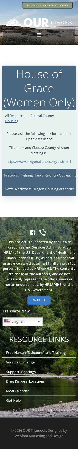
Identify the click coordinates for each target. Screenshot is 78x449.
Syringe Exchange (20, 362)
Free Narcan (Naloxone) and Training (36, 352)
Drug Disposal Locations (25, 381)
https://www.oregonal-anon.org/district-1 (39, 161)
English (14, 321)
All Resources (15, 115)
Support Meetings (21, 371)
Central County (42, 115)
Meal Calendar (17, 391)
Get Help (13, 400)
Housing (11, 121)
